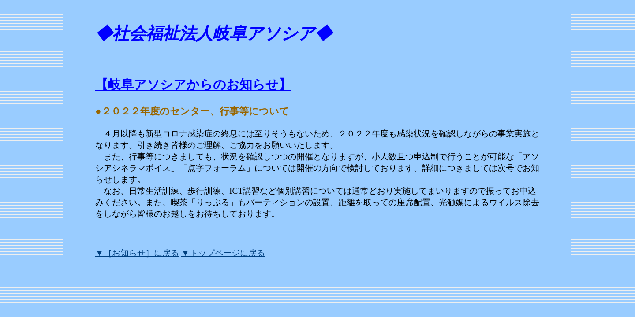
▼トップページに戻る (223, 253)
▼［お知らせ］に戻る (137, 253)
